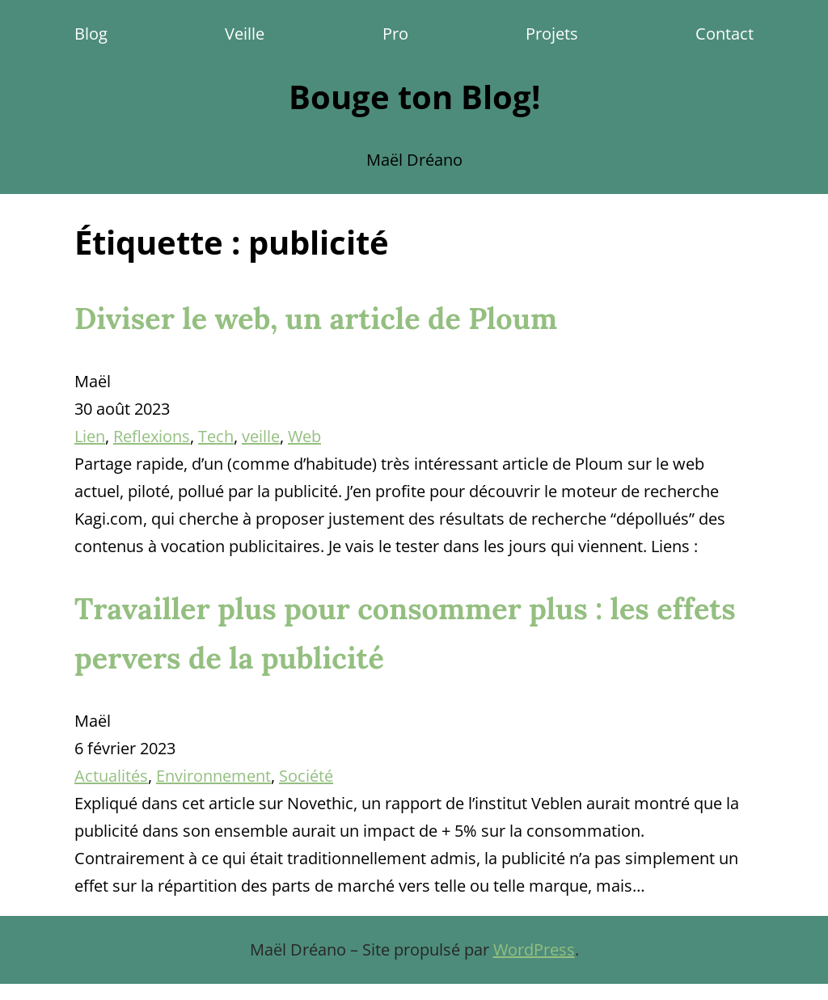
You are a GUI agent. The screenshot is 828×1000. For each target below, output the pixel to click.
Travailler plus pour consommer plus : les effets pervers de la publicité (405, 633)
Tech (216, 436)
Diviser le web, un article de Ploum (315, 318)
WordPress (534, 949)
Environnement (213, 776)
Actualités (111, 776)
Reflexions (151, 436)
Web (304, 436)
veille (261, 436)
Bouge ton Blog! (414, 96)
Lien (89, 436)
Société (306, 776)
